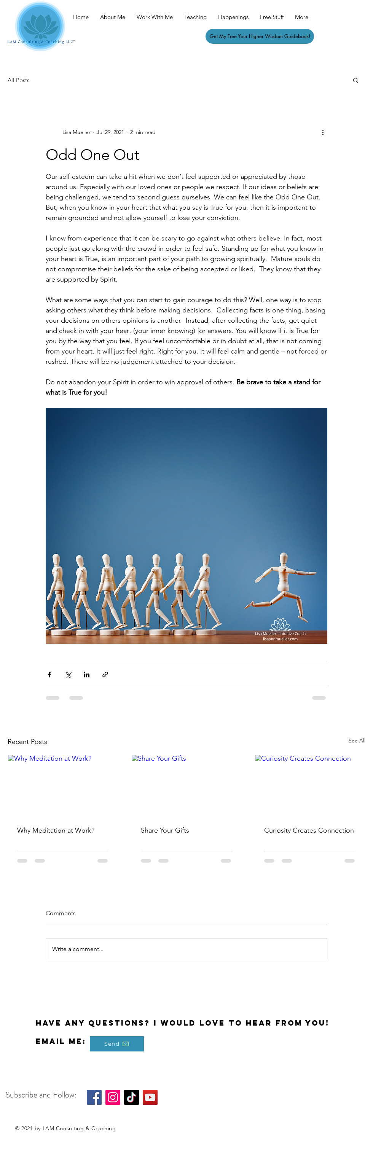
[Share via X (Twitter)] (68, 674)
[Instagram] (112, 1097)
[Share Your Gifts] (187, 786)
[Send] (117, 1043)
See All (357, 740)
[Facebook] (94, 1097)
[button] (355, 80)
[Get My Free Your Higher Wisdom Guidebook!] (260, 36)
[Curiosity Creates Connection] (310, 786)
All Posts (18, 80)
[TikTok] (131, 1097)
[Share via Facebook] (49, 674)
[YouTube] (150, 1097)
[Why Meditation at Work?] (63, 786)
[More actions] (322, 132)
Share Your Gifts (165, 830)
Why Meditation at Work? (55, 830)
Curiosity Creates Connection (309, 830)
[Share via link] (105, 674)
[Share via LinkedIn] (86, 674)
